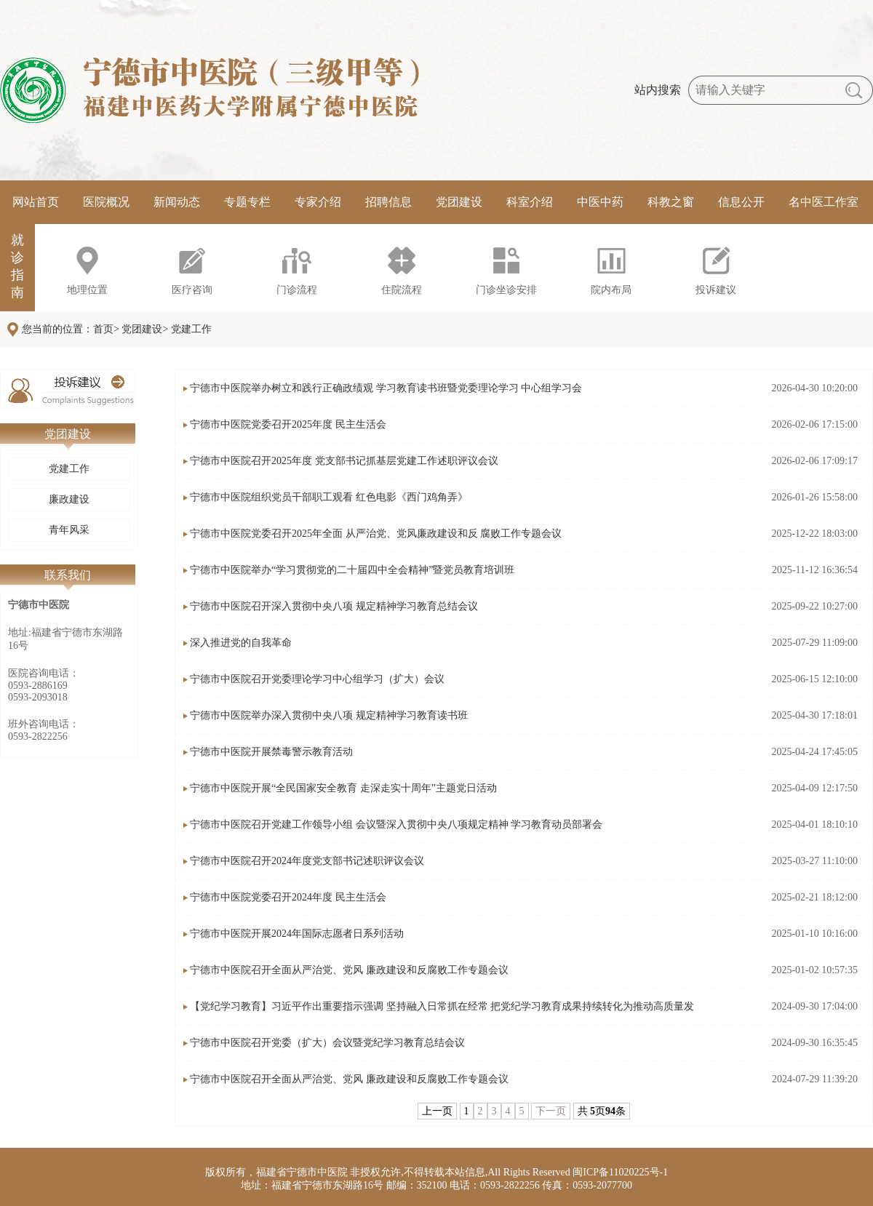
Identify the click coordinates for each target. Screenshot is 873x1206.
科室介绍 (529, 202)
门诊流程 (296, 289)
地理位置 (87, 289)
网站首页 (35, 202)
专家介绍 (318, 202)
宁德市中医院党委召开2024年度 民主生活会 (288, 897)
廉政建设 (69, 499)
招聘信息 (388, 202)
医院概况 (106, 202)
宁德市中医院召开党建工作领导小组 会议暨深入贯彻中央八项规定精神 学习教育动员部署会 (396, 824)
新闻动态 (177, 202)
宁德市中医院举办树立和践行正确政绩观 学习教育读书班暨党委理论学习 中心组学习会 (386, 388)
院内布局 (611, 289)
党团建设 (459, 202)
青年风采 (69, 529)
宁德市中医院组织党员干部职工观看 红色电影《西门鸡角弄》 (329, 497)
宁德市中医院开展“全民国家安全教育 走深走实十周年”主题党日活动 (343, 788)
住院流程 (401, 289)
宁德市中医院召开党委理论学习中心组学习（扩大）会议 (317, 679)
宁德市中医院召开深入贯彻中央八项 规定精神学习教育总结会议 (334, 606)
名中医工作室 (823, 202)
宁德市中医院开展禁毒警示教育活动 (271, 751)
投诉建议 (715, 289)
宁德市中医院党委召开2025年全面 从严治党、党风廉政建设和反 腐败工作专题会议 (376, 533)
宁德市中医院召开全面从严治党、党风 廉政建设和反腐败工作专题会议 (349, 970)
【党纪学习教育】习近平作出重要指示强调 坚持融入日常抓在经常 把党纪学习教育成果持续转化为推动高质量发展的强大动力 (442, 1013)
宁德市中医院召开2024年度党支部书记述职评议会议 (307, 860)
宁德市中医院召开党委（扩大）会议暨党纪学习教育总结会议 (327, 1042)
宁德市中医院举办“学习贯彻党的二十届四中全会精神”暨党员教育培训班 (352, 569)
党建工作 (69, 468)
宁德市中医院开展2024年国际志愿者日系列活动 (297, 933)
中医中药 (600, 202)
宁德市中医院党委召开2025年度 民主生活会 (288, 424)
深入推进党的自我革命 (241, 642)
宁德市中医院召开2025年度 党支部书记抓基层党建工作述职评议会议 (344, 460)
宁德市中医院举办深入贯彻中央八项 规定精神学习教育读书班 (329, 715)
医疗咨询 (192, 289)
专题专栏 (247, 202)
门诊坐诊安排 (506, 289)
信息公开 (741, 202)
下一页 (550, 1111)
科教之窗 (670, 202)
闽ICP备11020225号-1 (620, 1172)
